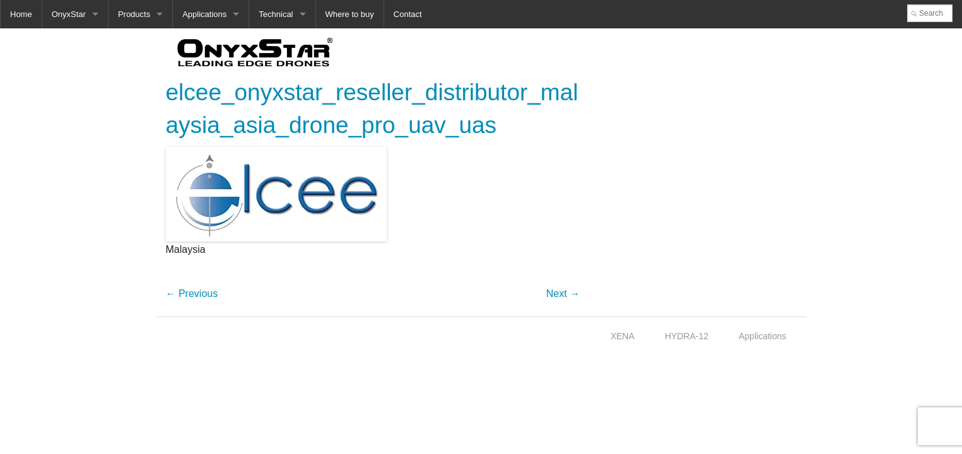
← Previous (192, 293)
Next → (563, 293)
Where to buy (350, 14)
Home (21, 14)
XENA (623, 336)
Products (134, 14)
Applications (204, 14)
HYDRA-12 (686, 336)
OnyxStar (69, 14)
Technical (276, 14)
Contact (408, 14)
